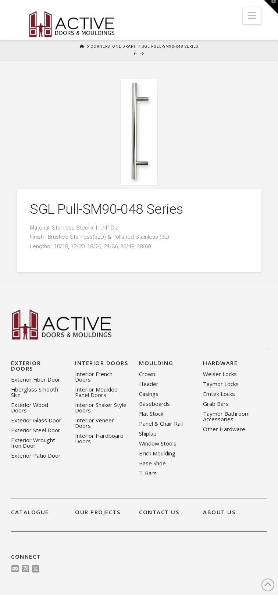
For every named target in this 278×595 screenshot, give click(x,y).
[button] (252, 15)
